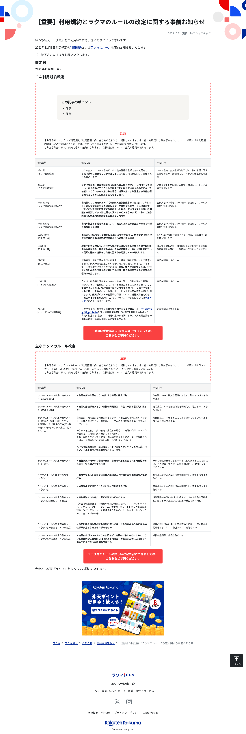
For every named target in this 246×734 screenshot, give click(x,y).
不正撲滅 (128, 691)
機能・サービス (145, 691)
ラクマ (56, 643)
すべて (95, 691)
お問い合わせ (150, 712)
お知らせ (87, 643)
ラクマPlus (71, 643)
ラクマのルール (101, 47)
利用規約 (76, 47)
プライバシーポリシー (127, 712)
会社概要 (93, 712)
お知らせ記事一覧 (123, 684)
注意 (68, 108)
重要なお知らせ (106, 643)
